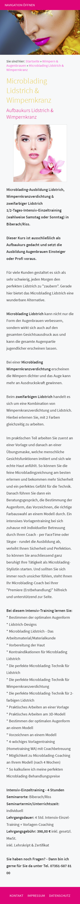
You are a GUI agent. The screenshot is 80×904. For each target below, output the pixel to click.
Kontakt (16, 895)
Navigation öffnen (20, 5)
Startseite (32, 61)
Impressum (36, 895)
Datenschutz (59, 895)
